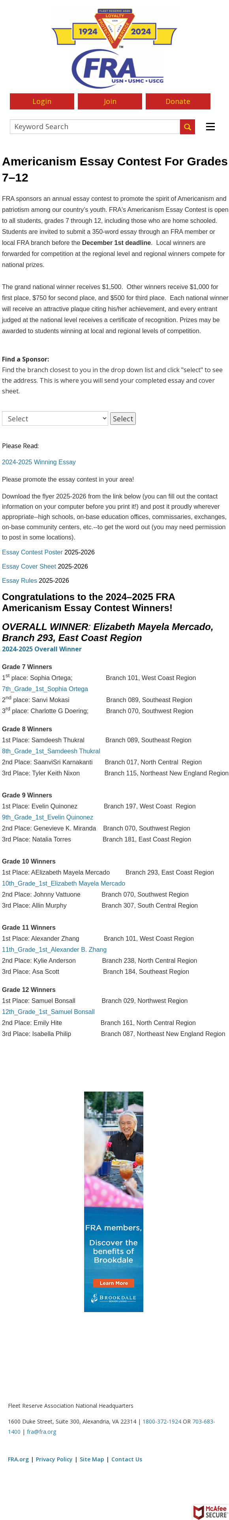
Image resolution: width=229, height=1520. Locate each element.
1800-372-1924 (162, 1421)
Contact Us (126, 1459)
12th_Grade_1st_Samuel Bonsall (48, 1011)
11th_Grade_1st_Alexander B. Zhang (54, 949)
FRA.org (18, 1459)
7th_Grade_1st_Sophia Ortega (45, 689)
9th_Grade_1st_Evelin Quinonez (47, 817)
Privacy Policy (54, 1459)
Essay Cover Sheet (29, 566)
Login (41, 101)
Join (110, 101)
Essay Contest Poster (32, 552)
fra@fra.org (41, 1431)
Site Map (92, 1459)
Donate (177, 101)
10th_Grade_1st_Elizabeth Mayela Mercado (63, 883)
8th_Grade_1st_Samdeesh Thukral (51, 751)
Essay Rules (19, 580)
